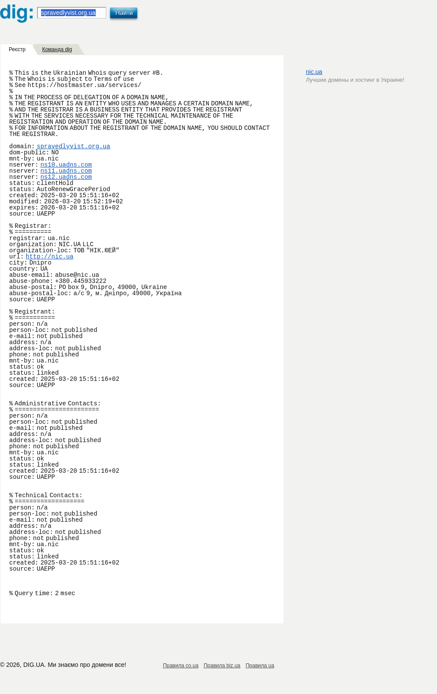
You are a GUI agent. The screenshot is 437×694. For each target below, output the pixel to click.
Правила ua (260, 666)
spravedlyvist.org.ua (73, 146)
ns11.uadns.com (66, 170)
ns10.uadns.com (66, 164)
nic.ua (314, 71)
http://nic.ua (49, 256)
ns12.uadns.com (66, 177)
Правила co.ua (180, 666)
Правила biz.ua (222, 666)
